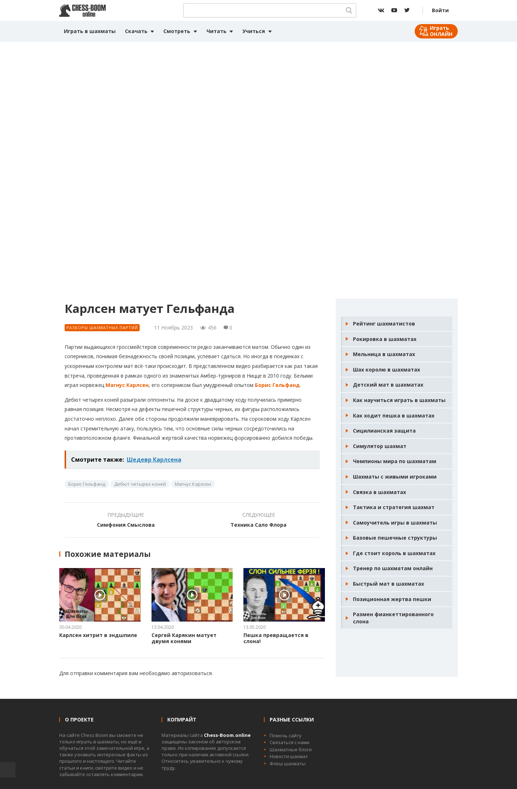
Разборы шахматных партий (102, 327)
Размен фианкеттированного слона (393, 618)
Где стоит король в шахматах (394, 553)
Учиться (253, 31)
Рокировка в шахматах (384, 339)
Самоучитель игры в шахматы (395, 522)
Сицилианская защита (384, 430)
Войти (440, 10)
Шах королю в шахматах (386, 369)
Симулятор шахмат (379, 446)
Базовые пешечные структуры (395, 537)
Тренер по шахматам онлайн (393, 568)
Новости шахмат (289, 756)
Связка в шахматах (379, 492)
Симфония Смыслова (126, 524)
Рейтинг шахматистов (384, 323)
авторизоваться (192, 673)
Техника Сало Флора (258, 524)
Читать (216, 31)
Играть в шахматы (90, 31)
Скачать (136, 31)
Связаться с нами (289, 742)
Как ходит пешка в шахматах (393, 415)
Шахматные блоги (291, 749)
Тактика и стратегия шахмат (393, 507)
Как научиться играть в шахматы (399, 400)
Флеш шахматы (288, 763)
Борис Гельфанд (277, 385)
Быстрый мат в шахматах (388, 583)
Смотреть (176, 31)
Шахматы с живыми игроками (395, 476)
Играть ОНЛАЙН (441, 30)
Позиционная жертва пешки (392, 599)
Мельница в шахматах (384, 354)
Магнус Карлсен (127, 385)
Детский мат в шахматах (388, 384)
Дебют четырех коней (140, 484)
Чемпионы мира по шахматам (394, 461)
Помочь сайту (286, 735)
